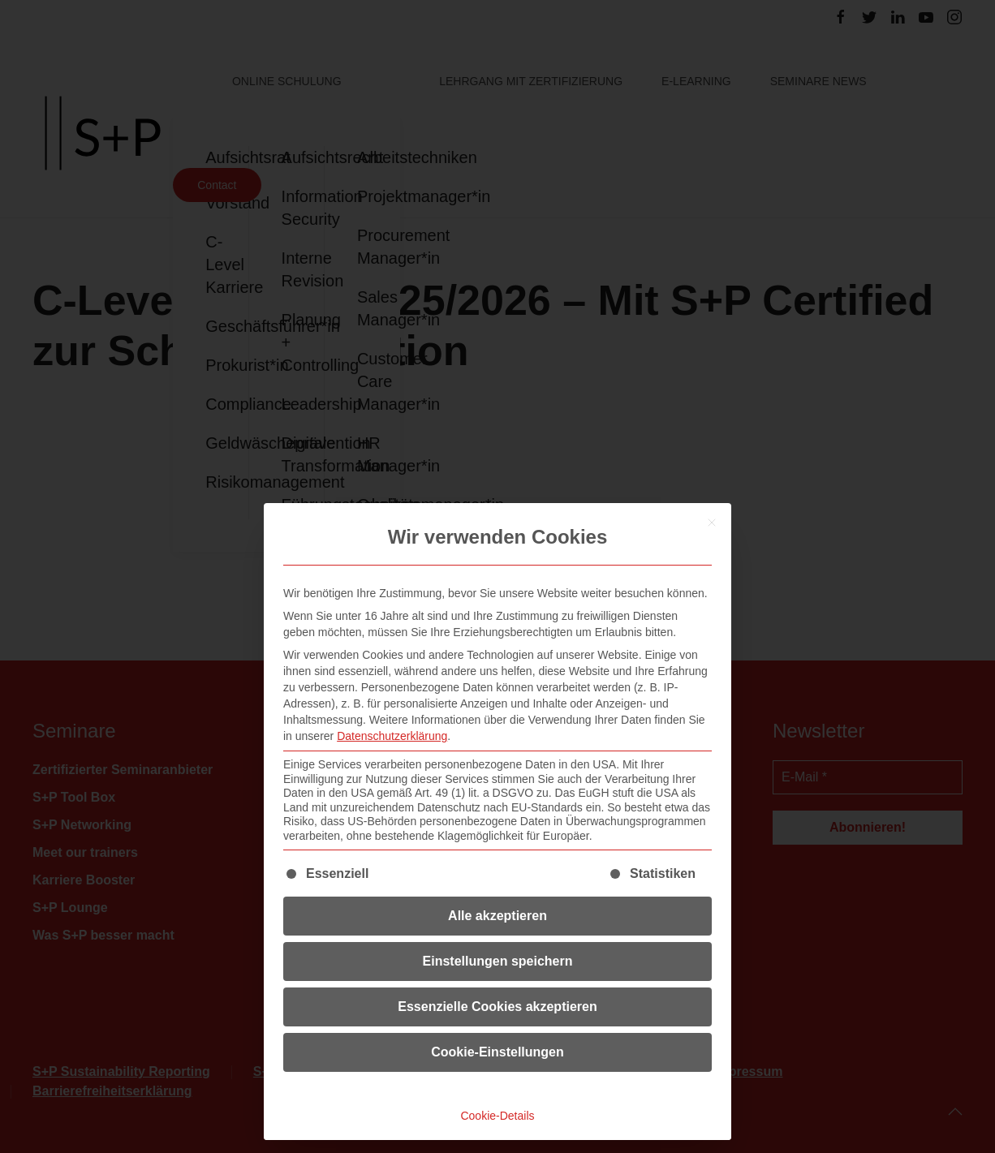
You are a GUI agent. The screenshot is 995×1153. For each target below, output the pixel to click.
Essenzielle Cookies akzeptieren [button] (497, 1006)
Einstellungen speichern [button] (498, 961)
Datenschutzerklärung (392, 735)
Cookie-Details (497, 1115)
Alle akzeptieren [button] (497, 916)
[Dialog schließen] (712, 523)
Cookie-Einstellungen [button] (497, 1052)
